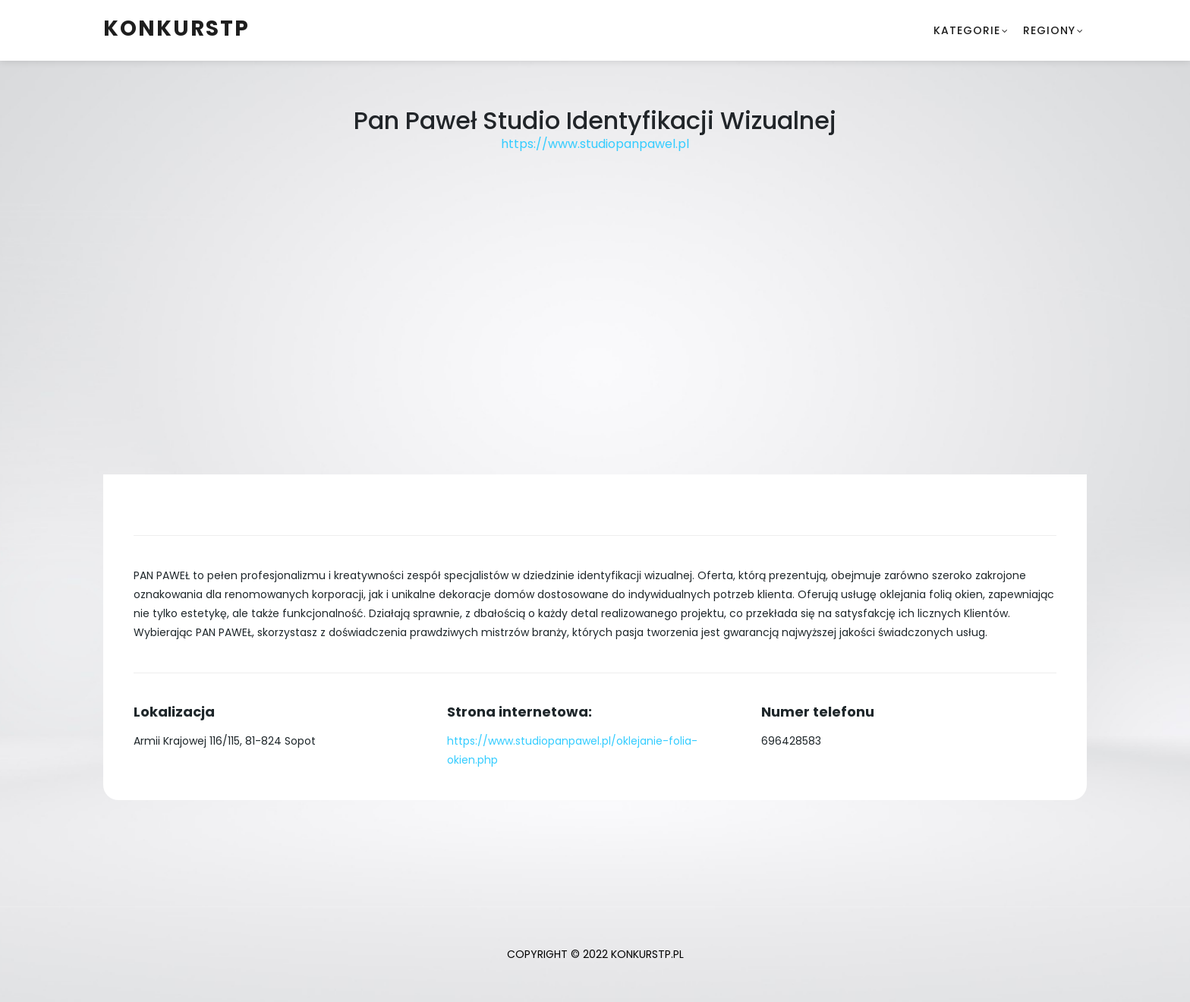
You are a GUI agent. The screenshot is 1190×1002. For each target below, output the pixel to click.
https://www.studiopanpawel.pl (595, 144)
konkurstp (176, 28)
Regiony (1049, 30)
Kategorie (966, 30)
